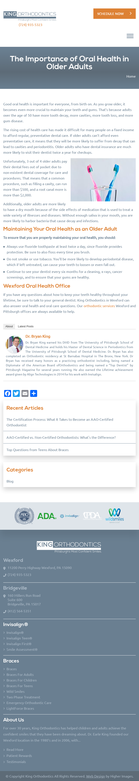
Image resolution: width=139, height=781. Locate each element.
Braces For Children (22, 680)
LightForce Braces (20, 708)
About (9, 326)
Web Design (95, 776)
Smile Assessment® (22, 649)
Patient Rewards (19, 755)
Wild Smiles (16, 691)
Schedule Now (110, 14)
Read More (15, 749)
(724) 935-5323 (30, 24)
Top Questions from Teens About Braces (38, 449)
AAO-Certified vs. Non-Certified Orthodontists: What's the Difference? (61, 437)
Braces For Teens (20, 685)
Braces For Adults (20, 674)
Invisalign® (15, 632)
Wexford (13, 560)
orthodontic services (99, 305)
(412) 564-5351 (19, 611)
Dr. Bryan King (37, 336)
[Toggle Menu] (130, 36)
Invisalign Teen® (19, 638)
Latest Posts (26, 326)
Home (131, 76)
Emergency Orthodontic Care (29, 702)
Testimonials (16, 761)
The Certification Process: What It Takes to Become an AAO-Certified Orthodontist (60, 422)
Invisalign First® (19, 643)
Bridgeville (15, 588)
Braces (12, 669)
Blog (10, 481)
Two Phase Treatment (23, 697)
